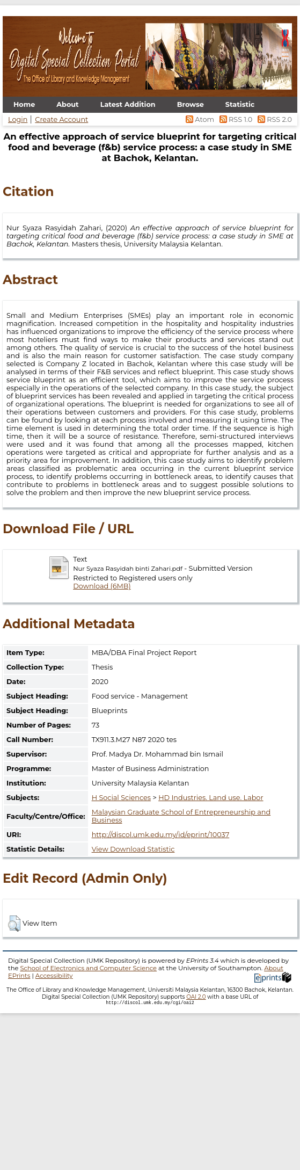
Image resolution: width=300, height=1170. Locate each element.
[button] (14, 923)
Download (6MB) (101, 586)
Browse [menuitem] (190, 104)
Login (17, 119)
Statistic (240, 104)
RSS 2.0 (273, 119)
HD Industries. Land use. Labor (210, 798)
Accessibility (54, 975)
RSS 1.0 (235, 119)
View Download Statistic (133, 849)
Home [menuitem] (24, 104)
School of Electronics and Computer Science (88, 968)
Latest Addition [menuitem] (128, 104)
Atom (199, 119)
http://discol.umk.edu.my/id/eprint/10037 (161, 835)
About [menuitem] (67, 104)
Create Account (61, 119)
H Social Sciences (121, 798)
